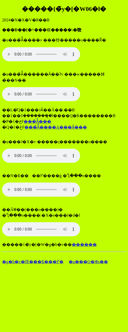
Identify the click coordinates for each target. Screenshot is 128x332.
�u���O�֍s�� (88, 261)
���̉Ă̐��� (37, 121)
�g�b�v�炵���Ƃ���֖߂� (32, 261)
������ (84, 244)
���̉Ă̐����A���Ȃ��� (55, 127)
